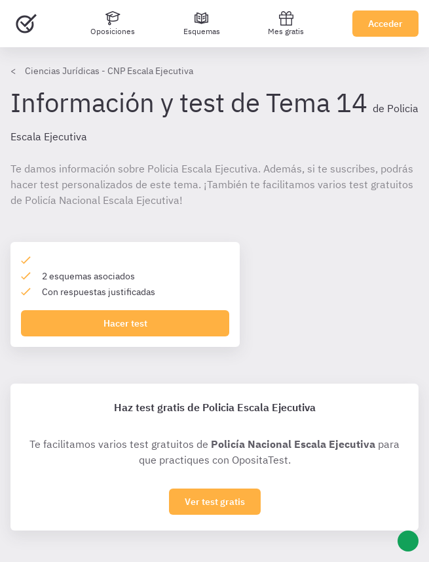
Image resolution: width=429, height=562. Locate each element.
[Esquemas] (201, 23)
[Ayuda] (408, 541)
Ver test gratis (215, 502)
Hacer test (125, 323)
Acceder (385, 24)
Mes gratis (286, 23)
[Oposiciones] (112, 23)
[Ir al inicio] (26, 23)
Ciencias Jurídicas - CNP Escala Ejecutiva (109, 71)
